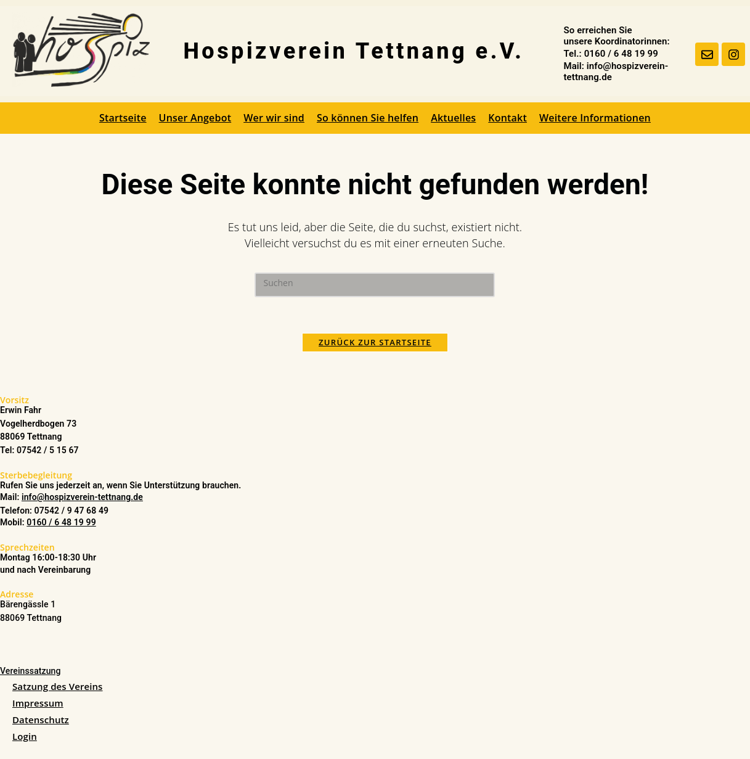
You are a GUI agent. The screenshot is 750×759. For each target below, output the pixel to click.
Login (24, 737)
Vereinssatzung (30, 671)
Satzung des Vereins (57, 687)
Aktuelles (453, 118)
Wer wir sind (273, 118)
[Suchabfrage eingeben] (375, 285)
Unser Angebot (195, 118)
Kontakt (507, 118)
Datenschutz (40, 721)
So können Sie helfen (367, 118)
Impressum (37, 704)
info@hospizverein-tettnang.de (82, 498)
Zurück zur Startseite (375, 343)
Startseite (123, 118)
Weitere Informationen (595, 118)
